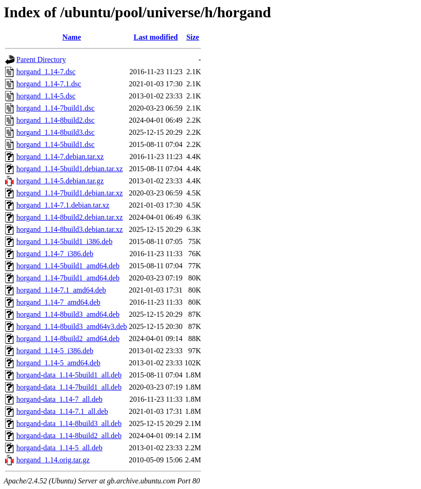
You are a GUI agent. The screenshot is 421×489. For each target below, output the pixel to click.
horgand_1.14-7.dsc (46, 72)
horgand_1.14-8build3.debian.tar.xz (69, 229)
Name (72, 37)
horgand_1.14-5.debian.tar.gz (60, 181)
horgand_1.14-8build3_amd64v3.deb (71, 326)
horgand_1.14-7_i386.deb (54, 254)
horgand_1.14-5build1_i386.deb (64, 241)
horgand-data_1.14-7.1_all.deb (62, 411)
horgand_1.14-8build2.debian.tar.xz (69, 217)
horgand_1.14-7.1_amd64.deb (61, 290)
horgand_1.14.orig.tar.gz (53, 460)
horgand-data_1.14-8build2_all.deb (68, 436)
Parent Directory (41, 59)
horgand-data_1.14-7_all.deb (59, 399)
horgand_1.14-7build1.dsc (55, 108)
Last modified (155, 37)
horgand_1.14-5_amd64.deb (58, 363)
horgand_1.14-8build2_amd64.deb (67, 338)
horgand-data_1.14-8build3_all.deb (68, 423)
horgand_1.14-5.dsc (46, 96)
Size (192, 37)
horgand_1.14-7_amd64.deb (58, 302)
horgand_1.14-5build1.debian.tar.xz (69, 169)
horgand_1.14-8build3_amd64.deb (67, 314)
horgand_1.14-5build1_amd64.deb (67, 266)
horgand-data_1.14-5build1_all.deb (68, 375)
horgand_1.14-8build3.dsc (55, 132)
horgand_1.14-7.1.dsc (48, 84)
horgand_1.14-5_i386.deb (54, 351)
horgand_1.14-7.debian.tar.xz (60, 157)
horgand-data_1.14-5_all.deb (59, 448)
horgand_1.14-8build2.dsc (55, 120)
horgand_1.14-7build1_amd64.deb (67, 278)
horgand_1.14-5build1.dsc (55, 144)
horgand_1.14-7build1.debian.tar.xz (69, 193)
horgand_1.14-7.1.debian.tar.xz (62, 205)
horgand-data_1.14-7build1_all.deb (68, 387)
